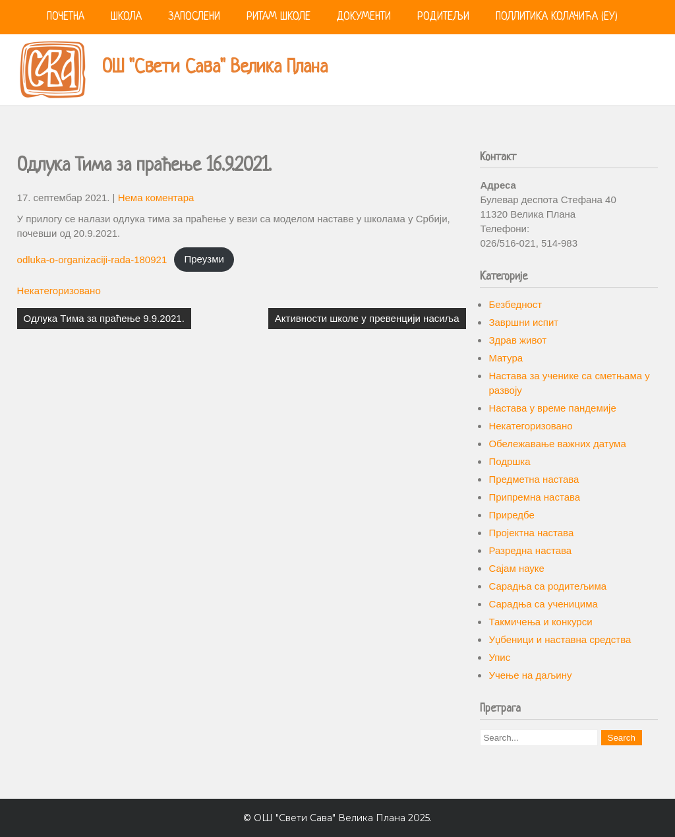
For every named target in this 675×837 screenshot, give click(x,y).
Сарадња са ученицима (542, 603)
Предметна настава (533, 479)
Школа (126, 17)
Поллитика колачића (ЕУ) (557, 17)
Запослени (194, 17)
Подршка (509, 461)
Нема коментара (156, 197)
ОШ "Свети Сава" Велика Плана (215, 67)
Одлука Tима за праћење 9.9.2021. (104, 318)
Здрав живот (517, 340)
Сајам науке (516, 568)
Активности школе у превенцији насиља (367, 318)
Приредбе (511, 514)
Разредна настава (530, 550)
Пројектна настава (530, 532)
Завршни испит (523, 322)
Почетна (65, 17)
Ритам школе (278, 17)
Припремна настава (534, 497)
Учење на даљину (530, 675)
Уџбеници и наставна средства (559, 639)
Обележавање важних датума (557, 443)
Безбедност (515, 304)
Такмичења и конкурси (540, 621)
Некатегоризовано (59, 290)
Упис (499, 657)
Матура (505, 357)
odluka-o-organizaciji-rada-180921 (92, 258)
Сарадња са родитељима (547, 586)
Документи (364, 17)
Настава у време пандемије (552, 408)
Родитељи (443, 17)
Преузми (203, 258)
